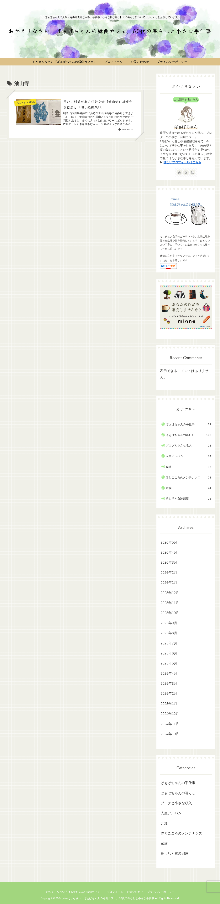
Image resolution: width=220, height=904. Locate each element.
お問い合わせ (135, 891)
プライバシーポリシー (160, 891)
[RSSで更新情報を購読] (192, 172)
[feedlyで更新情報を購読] (185, 172)
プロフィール (115, 891)
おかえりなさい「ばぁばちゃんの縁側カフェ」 (74, 891)
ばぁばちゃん (185, 127)
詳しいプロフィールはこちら (182, 162)
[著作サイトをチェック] (179, 172)
